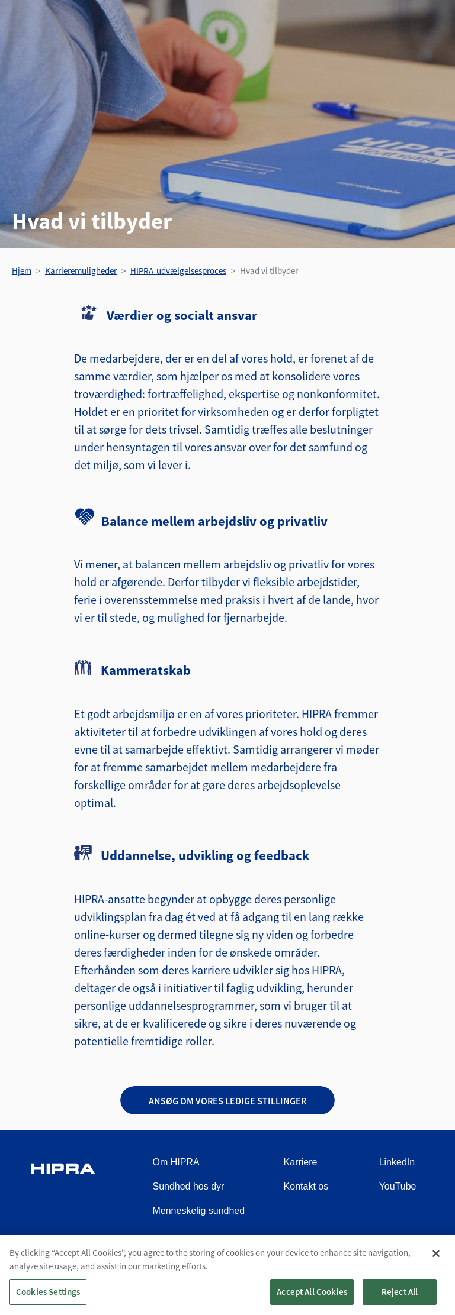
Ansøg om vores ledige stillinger (227, 1101)
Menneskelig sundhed (198, 1211)
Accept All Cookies (312, 1297)
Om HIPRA (175, 1162)
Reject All (400, 1297)
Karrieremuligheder (81, 270)
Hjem (21, 270)
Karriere (301, 1162)
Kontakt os (306, 1186)
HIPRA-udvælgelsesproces (178, 270)
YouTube (397, 1186)
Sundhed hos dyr (188, 1186)
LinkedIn (397, 1162)
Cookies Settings (48, 1297)
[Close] (436, 1259)
